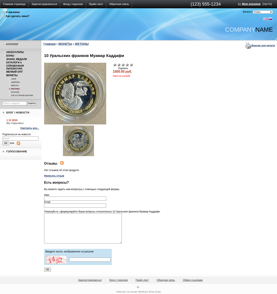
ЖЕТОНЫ (15, 89)
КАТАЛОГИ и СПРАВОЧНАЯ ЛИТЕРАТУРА (15, 65)
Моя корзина (251, 4)
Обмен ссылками (193, 280)
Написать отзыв (54, 175)
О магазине (13, 12)
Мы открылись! (15, 123)
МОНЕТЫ (12, 75)
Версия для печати (263, 45)
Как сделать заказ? (17, 16)
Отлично (131, 65)
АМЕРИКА (15, 82)
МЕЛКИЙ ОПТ (14, 71)
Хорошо (127, 65)
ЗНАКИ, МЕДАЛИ (16, 59)
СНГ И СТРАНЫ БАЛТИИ (22, 95)
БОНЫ (10, 55)
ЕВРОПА (15, 85)
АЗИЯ (13, 79)
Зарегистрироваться (44, 4)
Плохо (119, 65)
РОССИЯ (15, 92)
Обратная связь (119, 4)
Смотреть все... (29, 128)
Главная (49, 44)
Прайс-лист (96, 4)
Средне (123, 65)
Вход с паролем (73, 4)
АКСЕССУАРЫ (15, 52)
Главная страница (14, 4)
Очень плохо (115, 65)
